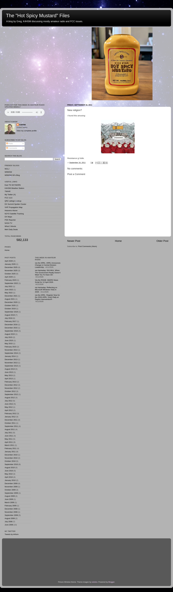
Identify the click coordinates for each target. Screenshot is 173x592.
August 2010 (10, 468)
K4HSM (22, 125)
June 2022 (9, 290)
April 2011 (9, 442)
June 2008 (9, 525)
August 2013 (10, 369)
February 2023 (10, 280)
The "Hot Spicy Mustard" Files (38, 15)
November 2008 (11, 512)
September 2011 (11, 426)
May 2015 (9, 344)
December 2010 (11, 455)
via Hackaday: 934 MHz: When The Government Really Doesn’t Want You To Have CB (48, 272)
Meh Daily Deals (11, 229)
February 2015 (10, 347)
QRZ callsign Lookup (13, 201)
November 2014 (11, 350)
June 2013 (9, 372)
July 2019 (8, 318)
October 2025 (10, 274)
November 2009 (11, 487)
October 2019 (10, 309)
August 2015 (10, 334)
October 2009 (10, 490)
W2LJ (7, 169)
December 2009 (11, 483)
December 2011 (11, 420)
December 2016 (11, 325)
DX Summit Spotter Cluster (15, 204)
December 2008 (11, 509)
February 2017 (10, 321)
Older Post (162, 241)
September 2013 (11, 366)
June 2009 (9, 499)
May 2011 (9, 439)
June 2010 (9, 471)
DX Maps (8, 217)
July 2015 (8, 337)
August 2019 (10, 315)
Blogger (111, 582)
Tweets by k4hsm (11, 534)
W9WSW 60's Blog (12, 175)
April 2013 (9, 379)
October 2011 (10, 423)
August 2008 (10, 518)
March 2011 (9, 445)
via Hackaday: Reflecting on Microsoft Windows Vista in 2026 (46, 290)
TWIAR (8, 191)
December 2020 (11, 302)
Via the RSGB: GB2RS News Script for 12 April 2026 (46, 281)
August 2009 (10, 496)
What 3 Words (10, 226)
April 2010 (9, 477)
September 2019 (11, 312)
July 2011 (8, 433)
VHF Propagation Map (13, 207)
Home (118, 241)
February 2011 (10, 448)
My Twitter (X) (10, 195)
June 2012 (9, 404)
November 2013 (11, 363)
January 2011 (10, 452)
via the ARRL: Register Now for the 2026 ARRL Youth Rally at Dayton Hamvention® (47, 297)
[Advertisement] (48, 347)
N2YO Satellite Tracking (14, 214)
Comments (11, 148)
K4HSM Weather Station (14, 188)
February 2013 (10, 382)
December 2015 (11, 328)
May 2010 (9, 474)
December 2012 (11, 385)
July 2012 (8, 401)
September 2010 (11, 464)
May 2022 (9, 293)
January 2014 (10, 356)
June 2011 (9, 436)
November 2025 (11, 271)
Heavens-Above (11, 210)
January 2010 (10, 480)
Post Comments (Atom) (87, 246)
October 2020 (10, 305)
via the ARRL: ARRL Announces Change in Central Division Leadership (48, 265)
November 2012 (11, 388)
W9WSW (8, 172)
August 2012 (10, 398)
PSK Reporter (10, 220)
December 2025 (11, 267)
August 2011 (10, 429)
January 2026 (10, 264)
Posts (9, 144)
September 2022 (11, 283)
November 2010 (11, 458)
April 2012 (9, 410)
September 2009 (11, 493)
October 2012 (10, 391)
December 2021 (11, 296)
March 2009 (9, 502)
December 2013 (11, 359)
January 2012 (10, 417)
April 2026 (9, 261)
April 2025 (9, 277)
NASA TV (8, 223)
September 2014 (11, 353)
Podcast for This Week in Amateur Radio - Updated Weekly (25, 112)
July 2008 (8, 522)
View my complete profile (27, 131)
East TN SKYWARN (13, 185)
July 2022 (8, 286)
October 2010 (10, 461)
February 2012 (10, 413)
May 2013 (9, 375)
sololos (94, 582)
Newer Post (73, 241)
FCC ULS (8, 198)
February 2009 (10, 506)
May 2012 (9, 407)
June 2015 (9, 340)
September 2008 (11, 515)
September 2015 (11, 331)
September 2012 (11, 394)
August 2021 (10, 299)
